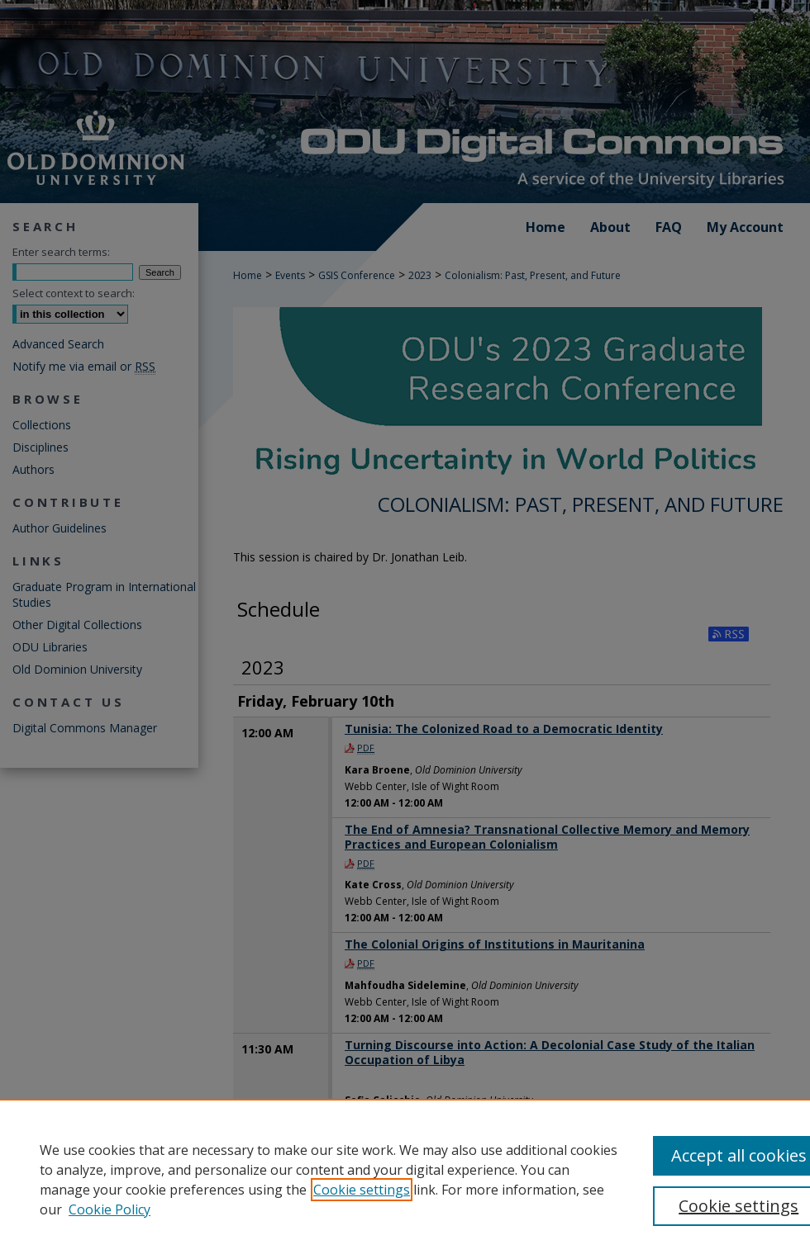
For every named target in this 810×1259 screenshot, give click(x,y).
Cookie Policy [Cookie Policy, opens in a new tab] (109, 1209)
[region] (405, 1179)
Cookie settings (361, 1190)
